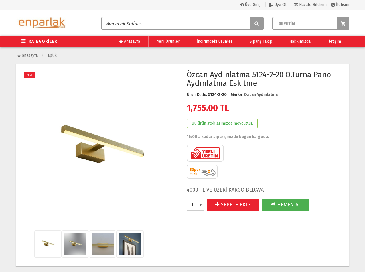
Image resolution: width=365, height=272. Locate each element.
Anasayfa (129, 41)
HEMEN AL (286, 205)
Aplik (52, 55)
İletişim (340, 4)
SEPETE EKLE (233, 205)
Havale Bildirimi (310, 4)
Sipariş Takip (261, 41)
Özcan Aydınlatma (261, 94)
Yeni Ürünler (168, 41)
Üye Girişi (250, 4)
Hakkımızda (300, 41)
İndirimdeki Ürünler (214, 41)
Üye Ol (278, 4)
